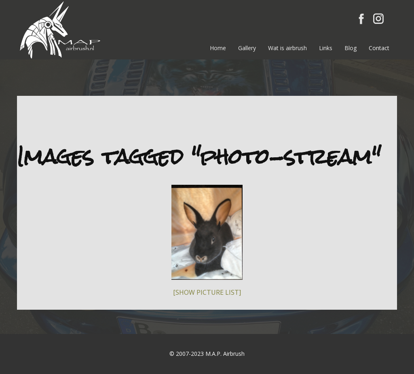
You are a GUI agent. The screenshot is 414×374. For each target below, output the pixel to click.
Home (218, 48)
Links (325, 48)
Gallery (247, 48)
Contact (379, 48)
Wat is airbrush (287, 48)
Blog (350, 48)
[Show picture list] (207, 292)
